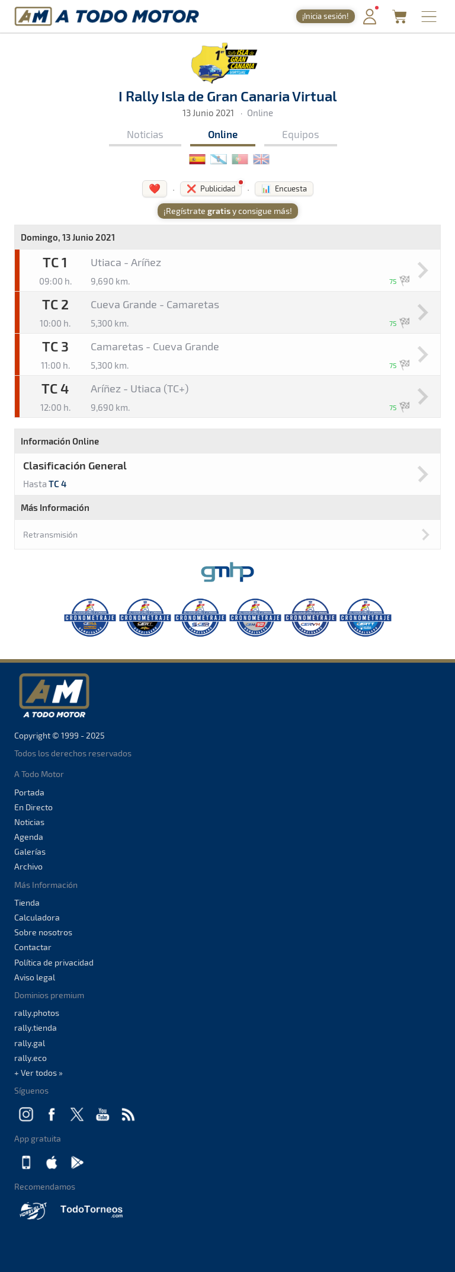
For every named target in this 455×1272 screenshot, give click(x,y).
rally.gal (29, 1043)
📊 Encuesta (284, 188)
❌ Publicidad (211, 188)
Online (223, 134)
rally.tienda (35, 1027)
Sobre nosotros (43, 932)
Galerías (30, 851)
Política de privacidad (54, 962)
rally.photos (36, 1013)
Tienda (27, 902)
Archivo (28, 866)
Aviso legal (34, 977)
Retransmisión (50, 534)
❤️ (155, 188)
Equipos (300, 134)
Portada (29, 792)
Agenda (28, 837)
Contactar (33, 947)
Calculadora (37, 917)
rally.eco (30, 1058)
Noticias (145, 134)
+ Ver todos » (38, 1073)
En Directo (33, 807)
